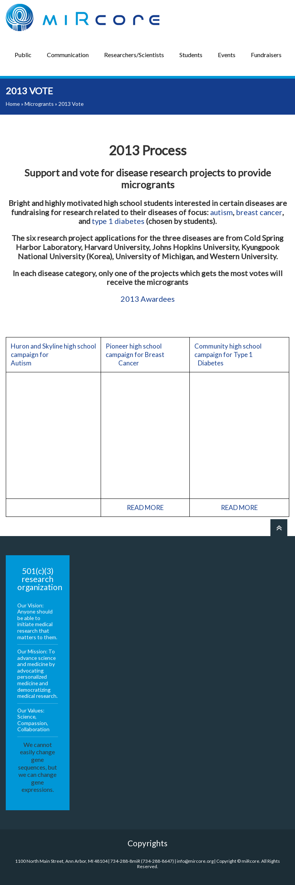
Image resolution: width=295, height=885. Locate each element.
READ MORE (145, 507)
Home (13, 103)
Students (190, 54)
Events (226, 54)
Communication (68, 54)
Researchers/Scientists (134, 54)
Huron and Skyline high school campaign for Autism (53, 354)
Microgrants (39, 103)
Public (23, 54)
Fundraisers (266, 54)
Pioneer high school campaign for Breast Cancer (144, 354)
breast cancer (259, 212)
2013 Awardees (148, 298)
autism (221, 212)
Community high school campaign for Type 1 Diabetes (238, 354)
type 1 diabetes (118, 220)
